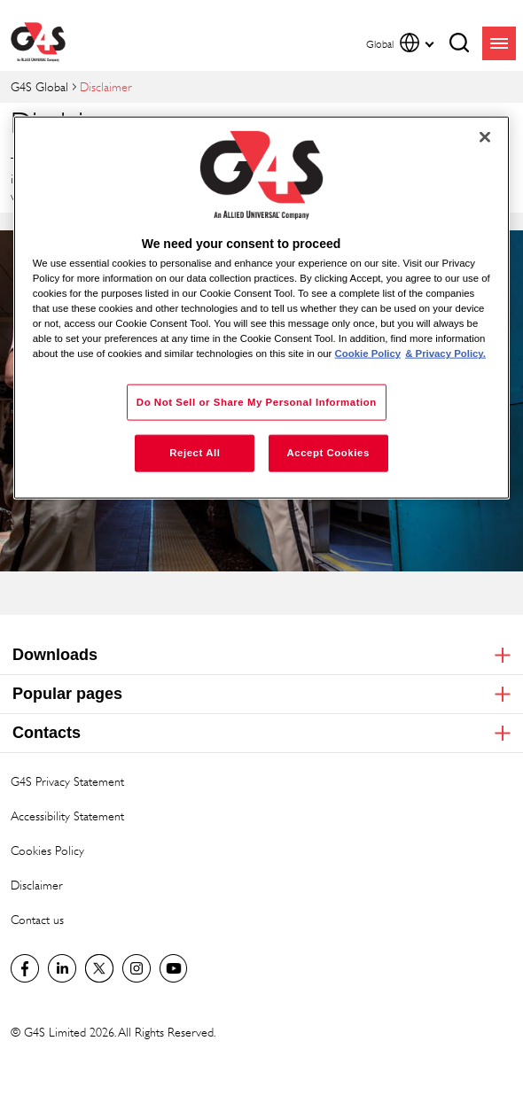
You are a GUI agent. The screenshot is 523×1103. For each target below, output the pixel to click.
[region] (262, 307)
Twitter (99, 968)
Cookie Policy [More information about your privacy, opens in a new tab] (368, 353)
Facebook (25, 968)
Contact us (37, 919)
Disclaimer (37, 884)
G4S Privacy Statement (67, 780)
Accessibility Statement (67, 815)
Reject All (194, 452)
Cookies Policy (47, 850)
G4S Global (39, 86)
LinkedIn (62, 968)
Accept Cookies (327, 452)
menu (499, 43)
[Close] (484, 136)
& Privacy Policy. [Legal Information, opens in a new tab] (445, 353)
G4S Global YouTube (174, 968)
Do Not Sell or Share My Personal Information (257, 401)
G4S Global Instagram (136, 968)
